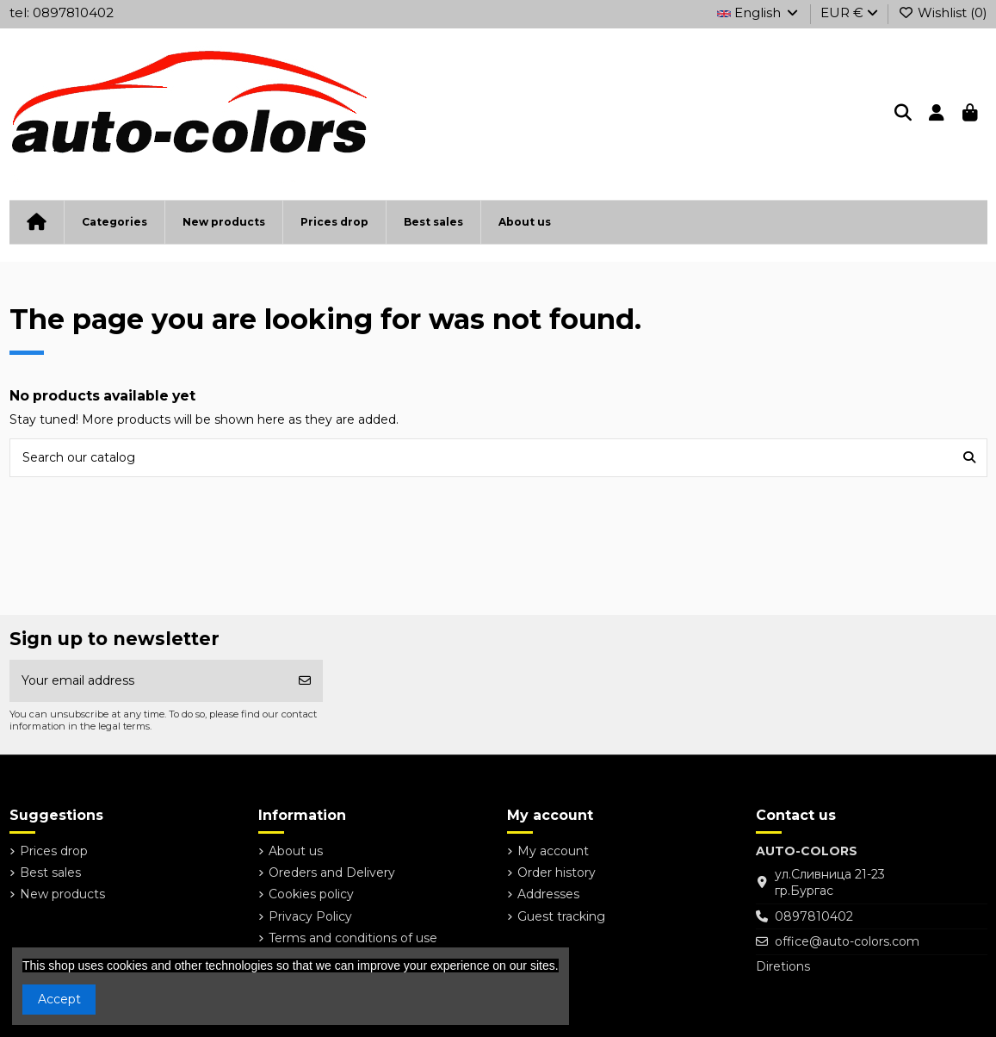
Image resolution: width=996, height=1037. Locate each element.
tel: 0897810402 (61, 12)
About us (296, 851)
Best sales (50, 872)
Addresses (548, 894)
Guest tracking (561, 916)
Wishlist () (942, 12)
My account (553, 851)
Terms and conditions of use (353, 938)
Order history (556, 872)
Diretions (783, 966)
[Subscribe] (305, 681)
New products (62, 894)
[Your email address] (148, 681)
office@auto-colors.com (847, 941)
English (759, 12)
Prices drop (54, 851)
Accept (59, 999)
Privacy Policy (310, 916)
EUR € (849, 12)
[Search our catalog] (969, 457)
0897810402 (814, 916)
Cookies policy (311, 894)
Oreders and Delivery (332, 872)
